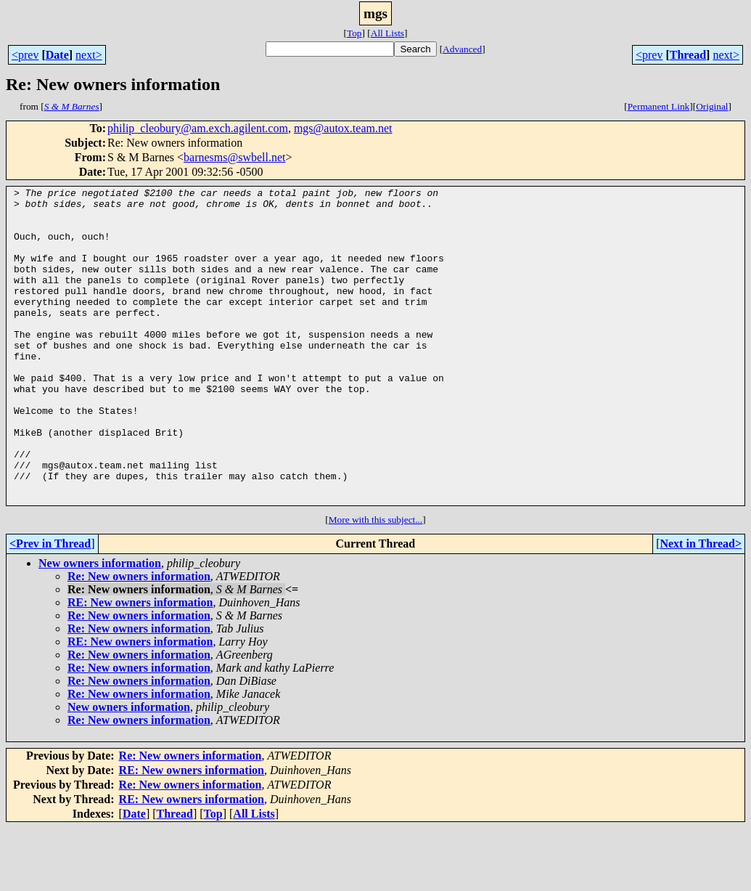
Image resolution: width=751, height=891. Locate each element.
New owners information (99, 626)
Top (354, 33)
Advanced (462, 49)
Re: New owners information (138, 639)
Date (57, 55)
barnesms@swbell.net (234, 157)
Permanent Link (659, 106)
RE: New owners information (140, 665)
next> (88, 55)
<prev (25, 55)
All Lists (387, 33)
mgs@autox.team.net (343, 128)
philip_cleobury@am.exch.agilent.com (197, 128)
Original (712, 106)
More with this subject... (376, 582)
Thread (688, 55)
